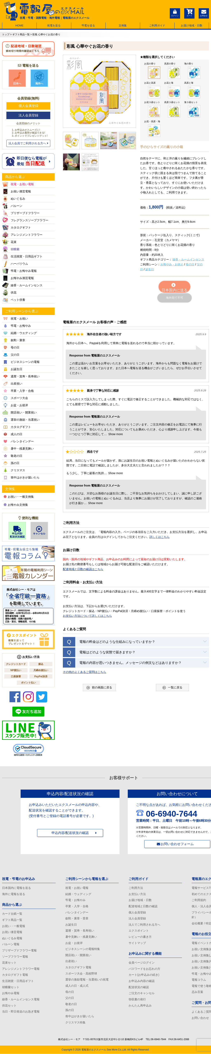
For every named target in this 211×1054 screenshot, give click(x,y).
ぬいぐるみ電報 (12, 938)
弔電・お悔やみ (75, 900)
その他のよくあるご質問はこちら (84, 672)
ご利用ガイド (157, 25)
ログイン (175, 13)
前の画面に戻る (99, 687)
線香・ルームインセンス (188, 259)
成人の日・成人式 (76, 985)
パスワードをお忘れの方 (144, 968)
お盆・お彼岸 (74, 943)
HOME (19, 25)
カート (189, 13)
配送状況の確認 (139, 987)
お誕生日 (71, 924)
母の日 (190, 264)
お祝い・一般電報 (13, 926)
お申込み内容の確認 (142, 981)
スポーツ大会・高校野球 (81, 973)
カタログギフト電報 (15, 975)
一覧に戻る (172, 687)
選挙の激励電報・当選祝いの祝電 (87, 979)
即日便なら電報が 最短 (28, 161)
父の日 (69, 998)
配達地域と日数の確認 (143, 906)
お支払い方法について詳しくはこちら (87, 615)
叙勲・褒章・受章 (76, 918)
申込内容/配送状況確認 (17, 532)
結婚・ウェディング (78, 894)
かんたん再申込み (140, 1005)
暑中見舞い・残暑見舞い (81, 936)
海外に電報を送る (13, 894)
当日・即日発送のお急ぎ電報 (21, 1011)
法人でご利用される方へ (144, 924)
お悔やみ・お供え (171, 264)
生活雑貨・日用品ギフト (18, 981)
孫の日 (69, 1010)
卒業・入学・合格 (76, 906)
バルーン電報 (10, 944)
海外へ (39, 78)
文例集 (123, 25)
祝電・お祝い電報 (76, 887)
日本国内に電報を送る (16, 887)
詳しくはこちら (159, 537)
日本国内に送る (175, 287)
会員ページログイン (142, 962)
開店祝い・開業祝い (78, 955)
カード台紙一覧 (12, 913)
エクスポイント (139, 930)
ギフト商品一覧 (12, 919)
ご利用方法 (136, 887)
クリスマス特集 (75, 1022)
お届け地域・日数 (191, 25)
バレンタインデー (76, 912)
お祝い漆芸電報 (12, 932)
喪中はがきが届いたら (79, 1016)
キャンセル (39, 530)
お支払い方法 (137, 894)
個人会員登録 (28, 106)
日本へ (17, 78)
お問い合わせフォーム (177, 844)
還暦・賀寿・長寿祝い (79, 930)
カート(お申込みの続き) (144, 975)
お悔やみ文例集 (16, 504)
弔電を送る (88, 25)
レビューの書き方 (140, 936)
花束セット (9, 962)
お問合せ (204, 13)
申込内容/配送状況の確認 (70, 833)
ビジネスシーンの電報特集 (82, 949)
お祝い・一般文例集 (19, 496)
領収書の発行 (137, 999)
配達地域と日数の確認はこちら (83, 569)
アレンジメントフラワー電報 (21, 968)
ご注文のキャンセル (142, 993)
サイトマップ (137, 943)
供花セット (9, 1005)
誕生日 (149, 269)
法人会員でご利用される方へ (28, 143)
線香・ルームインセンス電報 (21, 999)
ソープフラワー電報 (15, 956)
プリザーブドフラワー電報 (19, 950)
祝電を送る (54, 25)
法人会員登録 (28, 115)
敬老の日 (71, 1004)
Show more (115, 434)
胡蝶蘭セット (10, 987)
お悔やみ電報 (10, 993)
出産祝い (71, 961)
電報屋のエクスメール (93, 1049)
